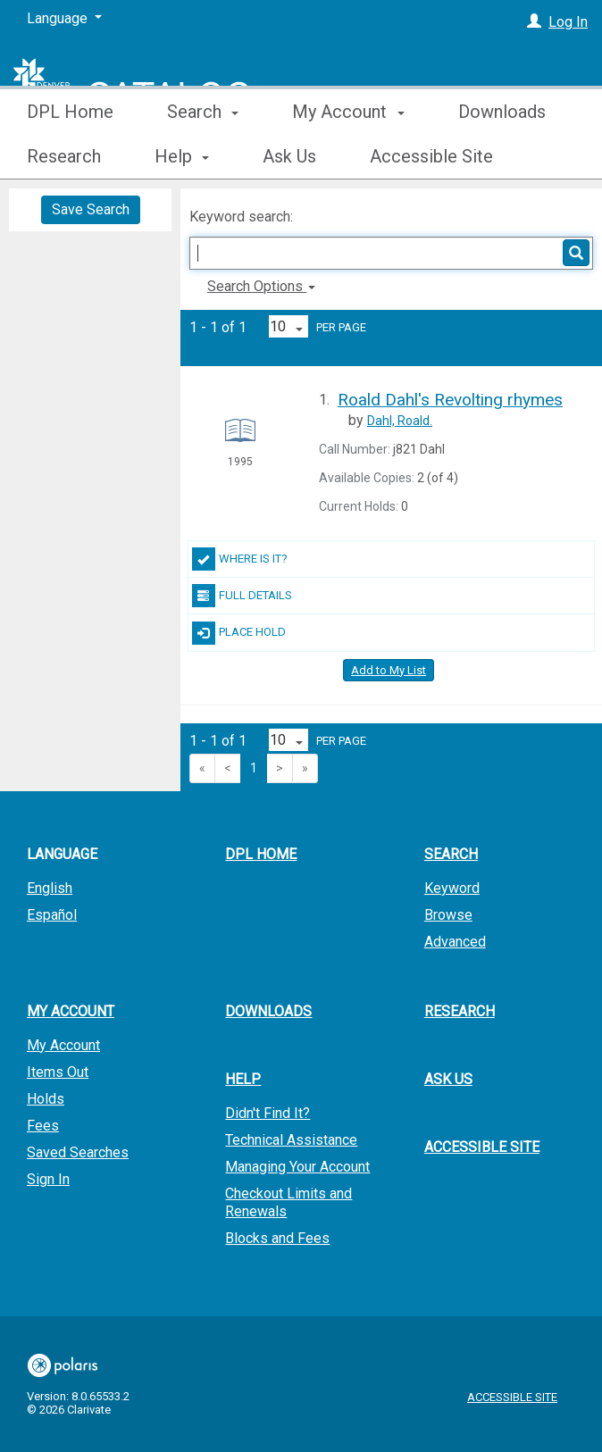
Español (52, 914)
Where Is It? (240, 559)
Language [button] (62, 854)
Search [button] (202, 156)
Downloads (268, 1011)
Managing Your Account (297, 1166)
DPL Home (70, 156)
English (49, 888)
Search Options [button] (261, 286)
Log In (568, 21)
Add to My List (388, 670)
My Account (63, 1045)
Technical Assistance (291, 1139)
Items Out (57, 1072)
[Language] (64, 19)
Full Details (242, 595)
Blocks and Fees (277, 1238)
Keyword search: (243, 216)
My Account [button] (348, 156)
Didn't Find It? (267, 1113)
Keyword (452, 888)
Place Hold (239, 633)
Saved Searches (78, 1152)
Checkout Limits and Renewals (288, 1202)
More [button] (493, 156)
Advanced (455, 941)
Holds (45, 1098)
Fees (43, 1125)
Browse (448, 914)
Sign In (48, 1179)
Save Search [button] (91, 209)
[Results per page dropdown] (288, 326)
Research (459, 1011)
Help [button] (243, 1079)
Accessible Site (481, 1147)
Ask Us (448, 1079)
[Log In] (534, 21)
